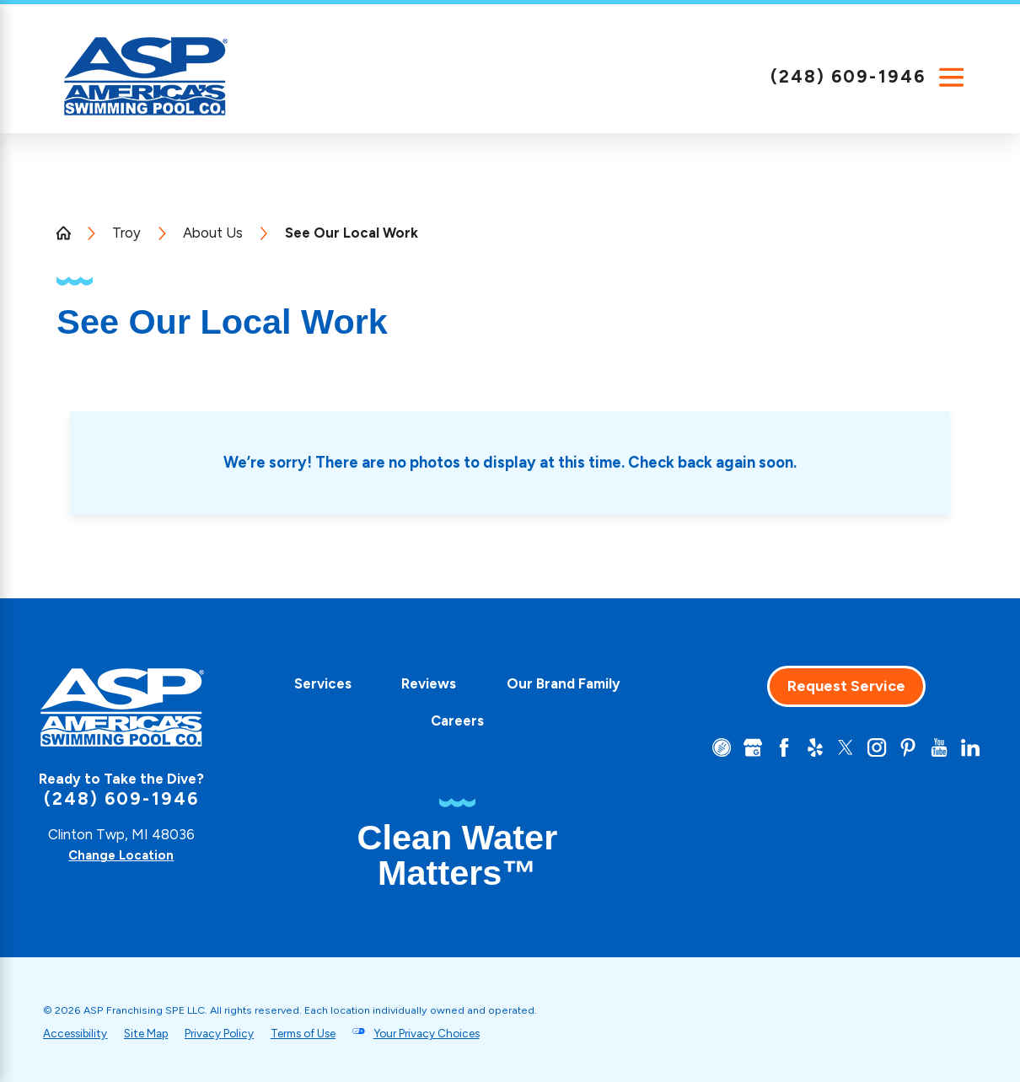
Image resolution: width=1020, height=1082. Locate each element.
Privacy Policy (241, 1033)
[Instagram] (869, 748)
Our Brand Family (396, 720)
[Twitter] (835, 748)
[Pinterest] (902, 748)
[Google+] (736, 748)
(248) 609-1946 (848, 77)
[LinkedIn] (969, 748)
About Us (213, 232)
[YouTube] (936, 748)
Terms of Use (337, 1033)
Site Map (158, 1033)
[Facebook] (769, 748)
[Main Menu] (951, 77)
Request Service (836, 686)
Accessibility (79, 1033)
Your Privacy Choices (474, 1033)
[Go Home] (70, 233)
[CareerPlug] (702, 748)
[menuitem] (394, 684)
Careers (529, 720)
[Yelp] (802, 748)
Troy (126, 232)
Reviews (501, 683)
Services (394, 683)
